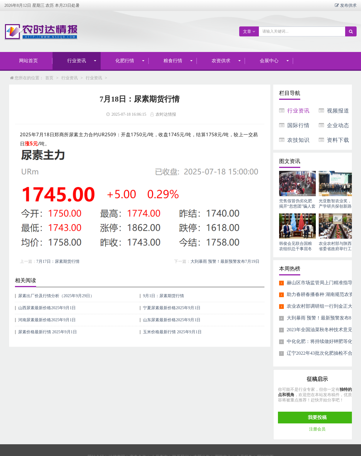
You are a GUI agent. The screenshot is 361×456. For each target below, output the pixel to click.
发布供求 (348, 5)
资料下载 (338, 140)
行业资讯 (76, 60)
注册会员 (317, 429)
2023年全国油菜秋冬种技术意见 (319, 329)
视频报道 (338, 111)
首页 (49, 78)
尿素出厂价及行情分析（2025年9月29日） (56, 296)
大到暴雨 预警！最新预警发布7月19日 (224, 261)
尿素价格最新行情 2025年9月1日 (47, 332)
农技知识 (298, 140)
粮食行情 (172, 60)
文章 (249, 31)
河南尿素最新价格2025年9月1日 (47, 320)
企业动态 (338, 125)
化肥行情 (124, 60)
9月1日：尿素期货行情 (163, 296)
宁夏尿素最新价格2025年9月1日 (171, 308)
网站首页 (28, 60)
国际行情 (298, 125)
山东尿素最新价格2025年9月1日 (171, 320)
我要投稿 (317, 417)
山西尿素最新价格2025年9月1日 (47, 308)
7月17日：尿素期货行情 (58, 261)
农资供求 (221, 60)
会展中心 (269, 60)
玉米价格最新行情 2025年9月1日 (172, 332)
